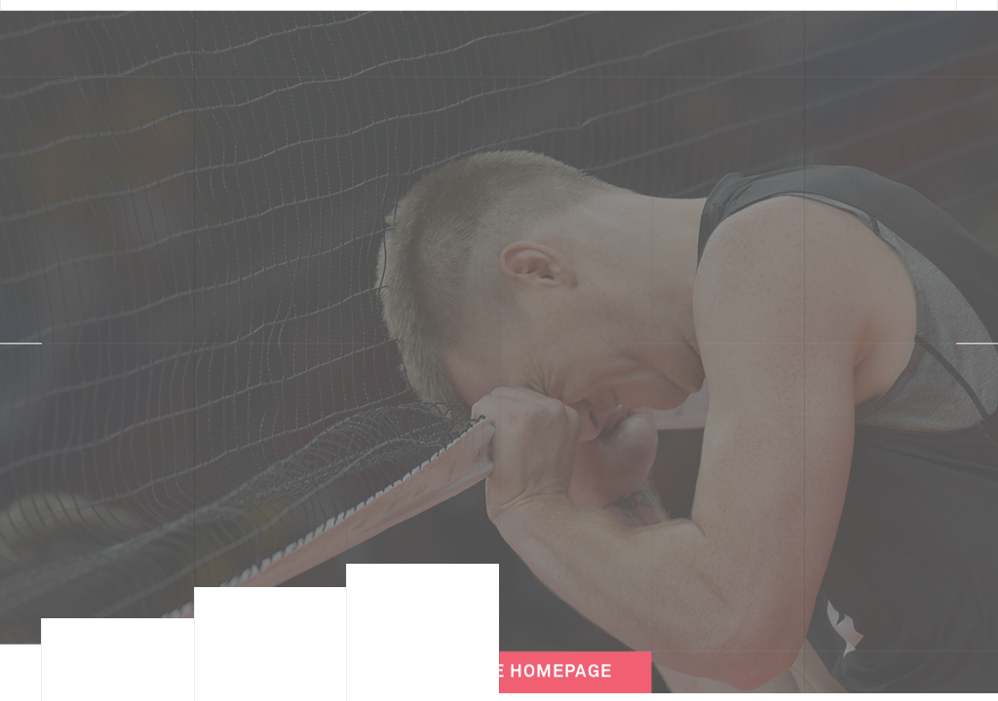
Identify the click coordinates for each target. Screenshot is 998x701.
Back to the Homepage (499, 655)
